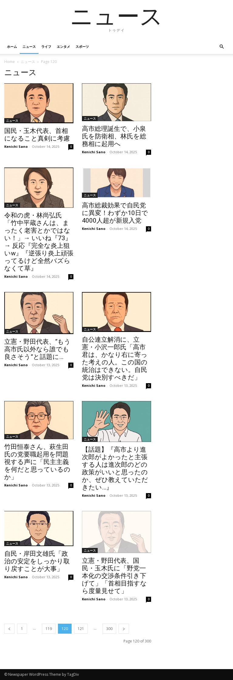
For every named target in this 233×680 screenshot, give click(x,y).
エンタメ (63, 46)
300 (109, 628)
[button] (221, 47)
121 (81, 628)
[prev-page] (9, 629)
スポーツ (82, 46)
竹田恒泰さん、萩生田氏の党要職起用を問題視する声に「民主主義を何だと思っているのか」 (37, 462)
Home (9, 61)
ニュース (29, 46)
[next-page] (124, 629)
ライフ (46, 46)
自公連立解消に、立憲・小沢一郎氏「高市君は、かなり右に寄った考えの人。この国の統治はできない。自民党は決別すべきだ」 (114, 358)
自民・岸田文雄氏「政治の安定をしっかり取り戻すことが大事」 (37, 561)
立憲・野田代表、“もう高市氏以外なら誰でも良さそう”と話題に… (37, 349)
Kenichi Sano (16, 146)
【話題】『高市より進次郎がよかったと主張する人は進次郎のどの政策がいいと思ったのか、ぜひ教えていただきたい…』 (115, 468)
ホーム (12, 46)
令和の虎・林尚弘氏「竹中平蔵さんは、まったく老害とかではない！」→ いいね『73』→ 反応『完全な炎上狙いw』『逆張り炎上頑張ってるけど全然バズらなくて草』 (38, 242)
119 (49, 628)
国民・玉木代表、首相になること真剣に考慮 (37, 134)
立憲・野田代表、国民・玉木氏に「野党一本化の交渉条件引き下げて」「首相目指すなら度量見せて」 (114, 576)
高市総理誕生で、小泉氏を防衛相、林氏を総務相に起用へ (114, 136)
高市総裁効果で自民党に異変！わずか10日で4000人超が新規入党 (115, 213)
